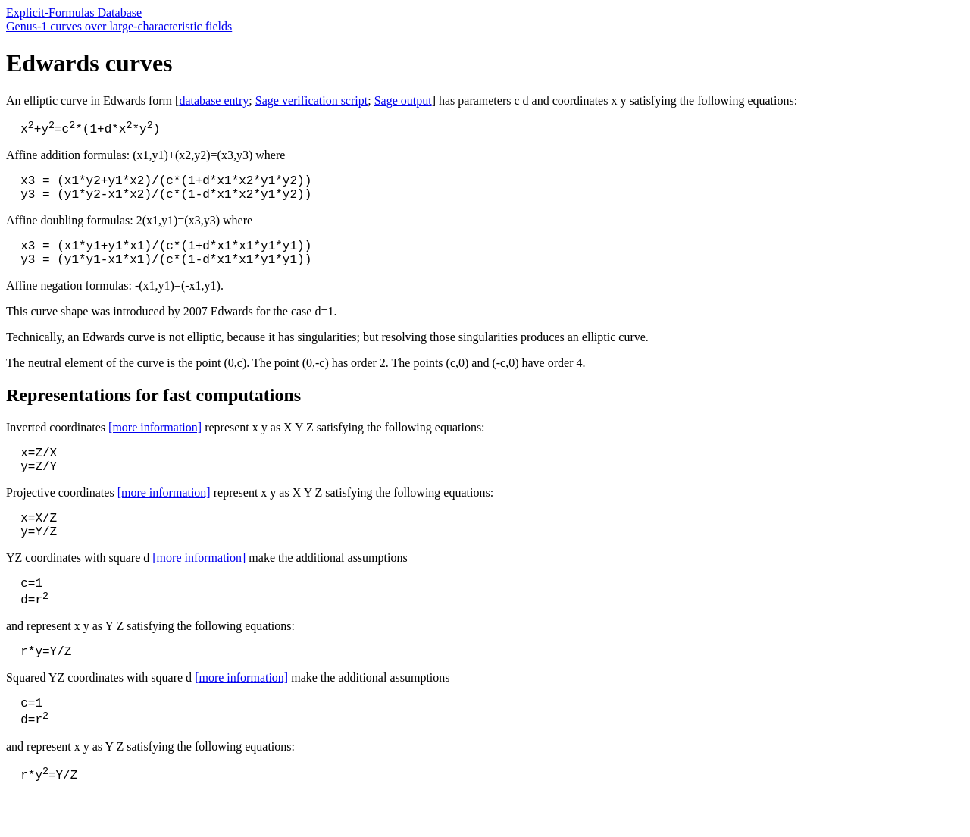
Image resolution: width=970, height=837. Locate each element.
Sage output (403, 100)
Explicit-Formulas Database (74, 12)
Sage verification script (311, 100)
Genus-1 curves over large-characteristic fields (119, 26)
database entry (214, 100)
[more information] (155, 441)
